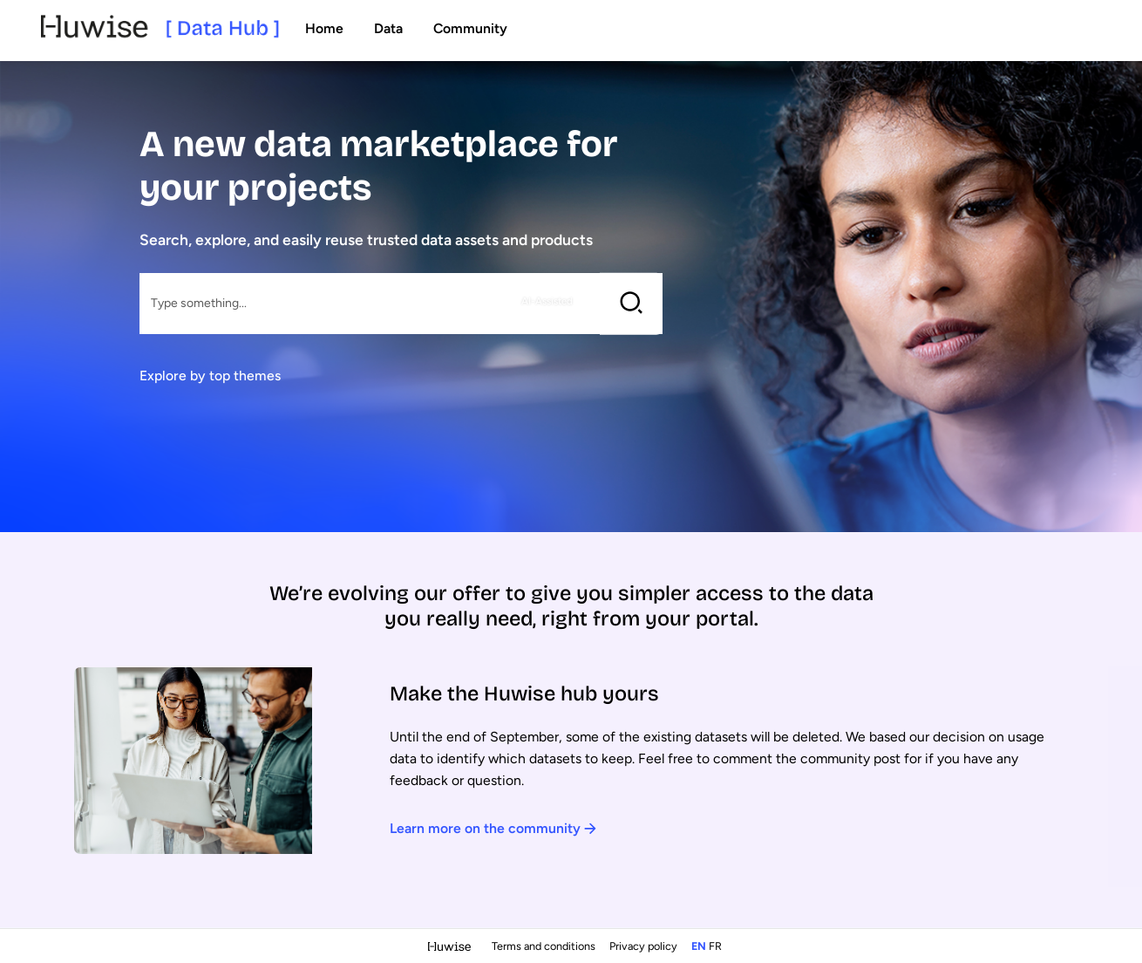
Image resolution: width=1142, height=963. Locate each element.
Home (324, 28)
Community (470, 28)
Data (388, 28)
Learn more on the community (493, 828)
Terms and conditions (545, 946)
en (698, 946)
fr (715, 946)
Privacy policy (644, 946)
